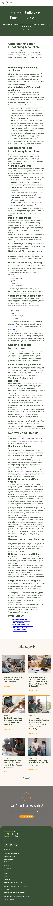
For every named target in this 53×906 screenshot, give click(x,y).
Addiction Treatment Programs (11, 853)
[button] (49, 3)
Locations (6, 873)
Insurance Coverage (9, 871)
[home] (7, 3)
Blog (5, 876)
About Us (6, 865)
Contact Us (7, 879)
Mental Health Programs (10, 856)
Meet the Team (8, 868)
